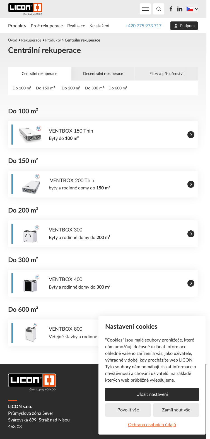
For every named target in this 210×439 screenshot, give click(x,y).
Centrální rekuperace (39, 73)
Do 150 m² (46, 87)
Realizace (76, 25)
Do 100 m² (22, 87)
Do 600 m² (117, 87)
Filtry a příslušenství (166, 73)
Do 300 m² (94, 87)
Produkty (17, 25)
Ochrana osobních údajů (152, 424)
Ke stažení (99, 25)
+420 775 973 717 (143, 25)
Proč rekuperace (47, 25)
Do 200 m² (71, 87)
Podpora (184, 25)
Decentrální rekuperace (103, 73)
